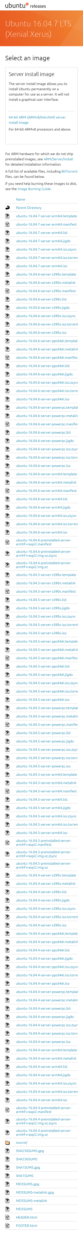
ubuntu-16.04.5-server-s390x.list (41, 600)
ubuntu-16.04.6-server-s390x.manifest (46, 291)
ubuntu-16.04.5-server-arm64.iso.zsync (46, 816)
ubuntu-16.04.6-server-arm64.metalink (46, 482)
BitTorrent (70, 171)
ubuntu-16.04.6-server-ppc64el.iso (42, 399)
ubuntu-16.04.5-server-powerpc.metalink (48, 716)
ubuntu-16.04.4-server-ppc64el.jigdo (44, 958)
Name (20, 199)
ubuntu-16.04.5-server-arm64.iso (41, 833)
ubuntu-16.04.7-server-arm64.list (41, 233)
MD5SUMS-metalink (31, 1201)
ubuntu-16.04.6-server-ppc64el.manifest (47, 357)
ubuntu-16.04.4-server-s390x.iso (41, 925)
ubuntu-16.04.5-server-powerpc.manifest (48, 724)
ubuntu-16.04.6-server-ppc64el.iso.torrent (48, 391)
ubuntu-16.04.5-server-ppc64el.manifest (47, 658)
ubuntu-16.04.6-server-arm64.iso (41, 532)
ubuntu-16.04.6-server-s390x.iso (41, 332)
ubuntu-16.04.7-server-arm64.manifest (46, 224)
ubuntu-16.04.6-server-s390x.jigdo (43, 307)
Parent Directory (29, 208)
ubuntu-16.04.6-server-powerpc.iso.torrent (49, 457)
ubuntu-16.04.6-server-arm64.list (41, 499)
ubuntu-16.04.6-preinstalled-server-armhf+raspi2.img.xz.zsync (43, 553)
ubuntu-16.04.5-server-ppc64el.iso (42, 699)
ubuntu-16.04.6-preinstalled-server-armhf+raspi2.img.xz (43, 565)
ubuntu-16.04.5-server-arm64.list (41, 799)
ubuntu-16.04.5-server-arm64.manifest (46, 791)
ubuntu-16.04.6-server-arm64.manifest (46, 491)
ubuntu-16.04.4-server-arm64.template (46, 1050)
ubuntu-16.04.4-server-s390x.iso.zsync (46, 908)
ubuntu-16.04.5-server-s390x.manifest (46, 591)
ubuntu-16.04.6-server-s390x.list (41, 299)
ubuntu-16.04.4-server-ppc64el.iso (42, 983)
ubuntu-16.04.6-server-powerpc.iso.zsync (48, 449)
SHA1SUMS (24, 1176)
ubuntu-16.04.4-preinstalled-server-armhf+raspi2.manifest (43, 1110)
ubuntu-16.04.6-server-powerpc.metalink (48, 416)
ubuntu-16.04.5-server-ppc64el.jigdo (44, 675)
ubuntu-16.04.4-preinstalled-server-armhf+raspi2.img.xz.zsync (43, 1121)
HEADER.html (26, 1217)
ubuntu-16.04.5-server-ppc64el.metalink (47, 650)
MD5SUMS (24, 1209)
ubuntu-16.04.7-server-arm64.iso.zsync (46, 249)
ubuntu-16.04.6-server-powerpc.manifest (48, 424)
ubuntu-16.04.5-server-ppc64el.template (47, 641)
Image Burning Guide (34, 189)
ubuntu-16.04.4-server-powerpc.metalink (48, 1000)
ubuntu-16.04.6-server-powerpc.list (43, 432)
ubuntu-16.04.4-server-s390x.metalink (46, 883)
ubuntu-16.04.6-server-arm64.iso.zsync (46, 516)
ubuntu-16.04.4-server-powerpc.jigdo (45, 1017)
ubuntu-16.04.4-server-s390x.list (41, 892)
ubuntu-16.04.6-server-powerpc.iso (43, 466)
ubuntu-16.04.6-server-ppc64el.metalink (47, 349)
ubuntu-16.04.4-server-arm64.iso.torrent (47, 1092)
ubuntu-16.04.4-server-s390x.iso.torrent (47, 917)
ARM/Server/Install (58, 159)
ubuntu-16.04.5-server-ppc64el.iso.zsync (47, 683)
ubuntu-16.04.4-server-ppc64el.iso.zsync (47, 967)
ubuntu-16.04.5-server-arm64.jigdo (43, 808)
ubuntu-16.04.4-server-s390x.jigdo (43, 900)
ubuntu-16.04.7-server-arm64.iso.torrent (47, 258)
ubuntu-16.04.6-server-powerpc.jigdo (45, 441)
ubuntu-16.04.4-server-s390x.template (46, 875)
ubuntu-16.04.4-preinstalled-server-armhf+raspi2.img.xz (43, 1132)
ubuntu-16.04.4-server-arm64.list (41, 1067)
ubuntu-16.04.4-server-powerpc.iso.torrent (49, 1033)
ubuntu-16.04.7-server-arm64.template (46, 216)
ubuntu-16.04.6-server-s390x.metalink (46, 282)
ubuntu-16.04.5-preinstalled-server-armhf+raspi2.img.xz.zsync (43, 854)
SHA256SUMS (26, 1159)
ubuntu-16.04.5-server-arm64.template (46, 774)
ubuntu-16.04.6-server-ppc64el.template (47, 341)
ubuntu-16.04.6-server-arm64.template (46, 474)
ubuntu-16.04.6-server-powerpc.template (48, 407)
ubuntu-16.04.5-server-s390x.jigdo (43, 608)
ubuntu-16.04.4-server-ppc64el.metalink (47, 942)
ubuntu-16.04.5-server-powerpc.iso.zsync (48, 749)
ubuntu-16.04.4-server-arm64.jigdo (43, 1075)
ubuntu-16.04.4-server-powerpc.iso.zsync (48, 1025)
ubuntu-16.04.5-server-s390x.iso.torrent (47, 625)
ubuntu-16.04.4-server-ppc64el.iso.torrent (48, 975)
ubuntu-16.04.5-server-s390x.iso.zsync (46, 616)
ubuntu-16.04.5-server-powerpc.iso (43, 766)
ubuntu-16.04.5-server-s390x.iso (41, 633)
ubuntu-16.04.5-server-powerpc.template (48, 708)
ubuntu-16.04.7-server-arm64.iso (41, 266)
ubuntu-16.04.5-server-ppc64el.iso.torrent (48, 691)
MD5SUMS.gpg (27, 1184)
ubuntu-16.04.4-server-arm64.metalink (46, 1058)
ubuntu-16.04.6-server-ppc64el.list (43, 366)
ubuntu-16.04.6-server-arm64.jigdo (43, 507)
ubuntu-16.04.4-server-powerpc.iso (43, 1042)
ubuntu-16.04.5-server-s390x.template (46, 575)
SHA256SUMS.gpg (30, 1151)
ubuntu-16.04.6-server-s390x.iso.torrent (47, 324)
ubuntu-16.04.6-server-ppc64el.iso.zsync (47, 382)
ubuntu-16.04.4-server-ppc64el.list (43, 950)
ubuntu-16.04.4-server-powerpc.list (43, 1008)
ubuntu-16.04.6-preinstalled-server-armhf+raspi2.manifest (43, 542)
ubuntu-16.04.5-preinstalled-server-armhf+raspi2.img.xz (43, 865)
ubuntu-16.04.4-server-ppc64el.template (47, 933)
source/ (22, 1142)
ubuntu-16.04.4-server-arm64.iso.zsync (46, 1083)
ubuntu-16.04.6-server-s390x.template (46, 274)
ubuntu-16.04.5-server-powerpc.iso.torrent (49, 758)
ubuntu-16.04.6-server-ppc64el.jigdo (44, 374)
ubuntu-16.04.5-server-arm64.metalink (46, 783)
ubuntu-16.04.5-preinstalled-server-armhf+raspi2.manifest (43, 842)
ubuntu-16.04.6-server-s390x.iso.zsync (46, 316)
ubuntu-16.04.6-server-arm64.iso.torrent (47, 524)
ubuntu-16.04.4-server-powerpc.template (48, 992)
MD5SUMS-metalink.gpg (35, 1192)
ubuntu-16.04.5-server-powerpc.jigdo (45, 741)
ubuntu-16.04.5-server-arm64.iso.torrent (47, 824)
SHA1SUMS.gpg (28, 1167)
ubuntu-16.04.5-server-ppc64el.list (43, 666)
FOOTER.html (26, 1226)
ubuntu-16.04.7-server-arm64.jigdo (43, 241)
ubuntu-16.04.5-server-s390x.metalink (46, 583)
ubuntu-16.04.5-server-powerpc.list (43, 733)
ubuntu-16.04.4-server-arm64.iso (41, 1100)
